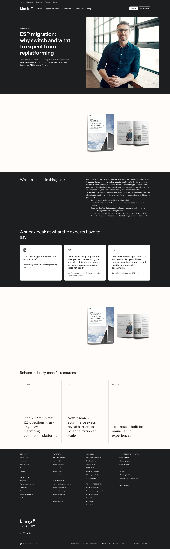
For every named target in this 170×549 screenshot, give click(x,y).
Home (22, 2)
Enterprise (39, 2)
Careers (55, 2)
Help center (29, 2)
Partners (48, 2)
